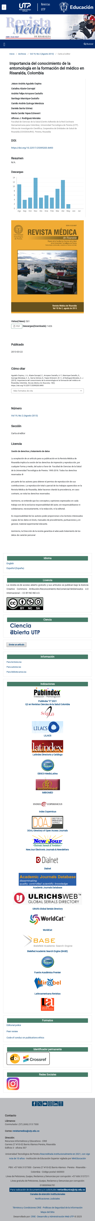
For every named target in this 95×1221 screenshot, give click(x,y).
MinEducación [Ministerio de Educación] (79, 1158)
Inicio (11, 54)
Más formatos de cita (23, 391)
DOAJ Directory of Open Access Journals (47, 830)
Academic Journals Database (47, 887)
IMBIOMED (47, 792)
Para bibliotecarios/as (16, 672)
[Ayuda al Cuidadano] (60, 1103)
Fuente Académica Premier (47, 972)
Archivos (22, 54)
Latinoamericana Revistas (47, 993)
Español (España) (15, 568)
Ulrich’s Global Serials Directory (47, 909)
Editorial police (14, 1025)
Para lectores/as (14, 662)
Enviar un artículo (16, 644)
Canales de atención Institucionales (47, 1194)
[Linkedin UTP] (55, 1103)
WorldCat (47, 930)
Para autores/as (14, 667)
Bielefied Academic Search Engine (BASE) (47, 951)
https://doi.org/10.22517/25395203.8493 (32, 148)
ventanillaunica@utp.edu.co (71, 1189)
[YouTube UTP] (45, 1103)
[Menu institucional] (4, 7)
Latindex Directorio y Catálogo (48, 754)
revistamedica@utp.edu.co (26, 1131)
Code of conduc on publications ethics (25, 1037)
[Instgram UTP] (50, 1103)
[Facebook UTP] (34, 1103)
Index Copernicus (47, 811)
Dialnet (47, 868)
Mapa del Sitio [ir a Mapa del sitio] (48, 1212)
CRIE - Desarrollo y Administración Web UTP (52, 1216)
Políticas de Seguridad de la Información (63, 1207)
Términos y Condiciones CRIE (27, 1207)
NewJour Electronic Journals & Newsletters (47, 849)
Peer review (12, 1031)
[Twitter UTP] (39, 1103)
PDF (18, 326)
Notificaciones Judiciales (47, 1198)
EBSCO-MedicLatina (48, 773)
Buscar (88, 44)
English (10, 563)
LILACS (47, 735)
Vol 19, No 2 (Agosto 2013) (42, 54)
